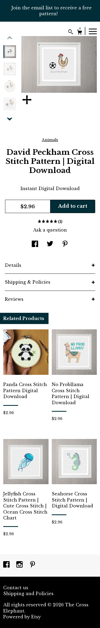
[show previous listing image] (9, 38)
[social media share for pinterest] (65, 244)
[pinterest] (32, 565)
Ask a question (50, 230)
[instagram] (20, 565)
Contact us (15, 587)
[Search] (70, 32)
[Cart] (79, 32)
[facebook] (7, 565)
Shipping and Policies (28, 593)
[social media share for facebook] (35, 244)
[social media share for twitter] (50, 244)
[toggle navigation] (93, 31)
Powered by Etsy (22, 616)
